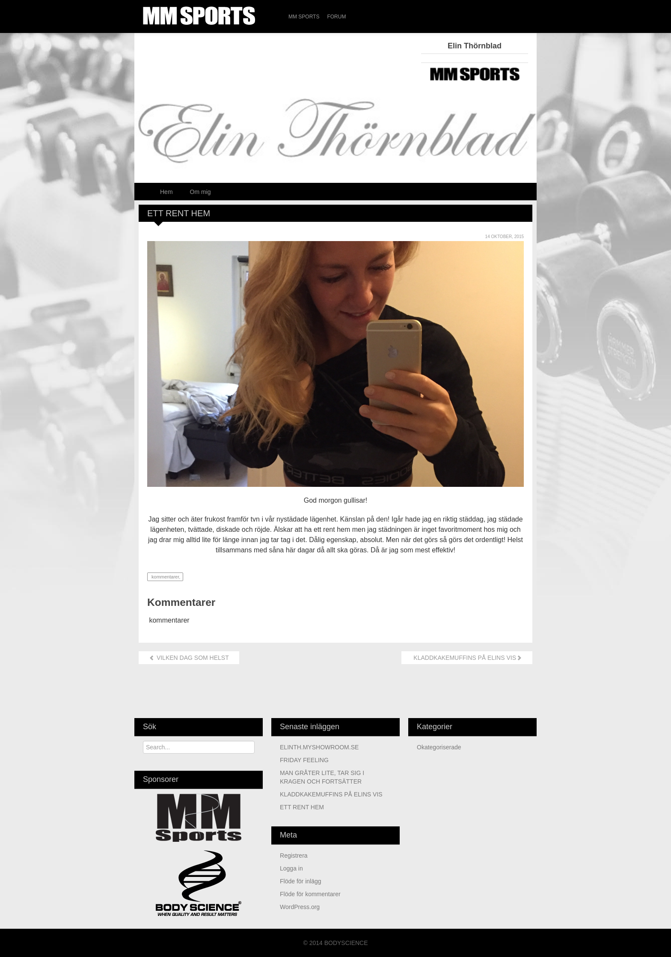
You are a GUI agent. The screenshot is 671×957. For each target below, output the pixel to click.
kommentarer (164, 576)
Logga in (291, 868)
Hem (166, 191)
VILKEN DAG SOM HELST (189, 657)
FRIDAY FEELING (304, 760)
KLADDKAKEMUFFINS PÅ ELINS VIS (467, 657)
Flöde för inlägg (300, 881)
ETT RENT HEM (302, 807)
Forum (336, 17)
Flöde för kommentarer (310, 894)
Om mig (200, 191)
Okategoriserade (439, 747)
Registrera (294, 855)
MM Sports (303, 17)
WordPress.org (300, 906)
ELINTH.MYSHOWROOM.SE (319, 747)
